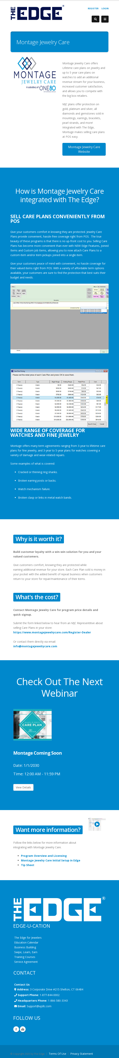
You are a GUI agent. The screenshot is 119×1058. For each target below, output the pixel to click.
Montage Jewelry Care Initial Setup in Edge (50, 860)
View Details (23, 787)
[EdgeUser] (37, 13)
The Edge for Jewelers (28, 937)
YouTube (23, 1029)
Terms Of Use (57, 1053)
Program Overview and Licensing (44, 856)
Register (93, 8)
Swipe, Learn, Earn (25, 952)
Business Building (25, 947)
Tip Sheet (27, 865)
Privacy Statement (81, 1053)
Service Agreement (26, 962)
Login (105, 8)
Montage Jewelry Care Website (84, 149)
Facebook (16, 1029)
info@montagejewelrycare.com (35, 646)
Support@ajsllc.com (39, 1006)
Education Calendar (26, 942)
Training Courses (24, 957)
